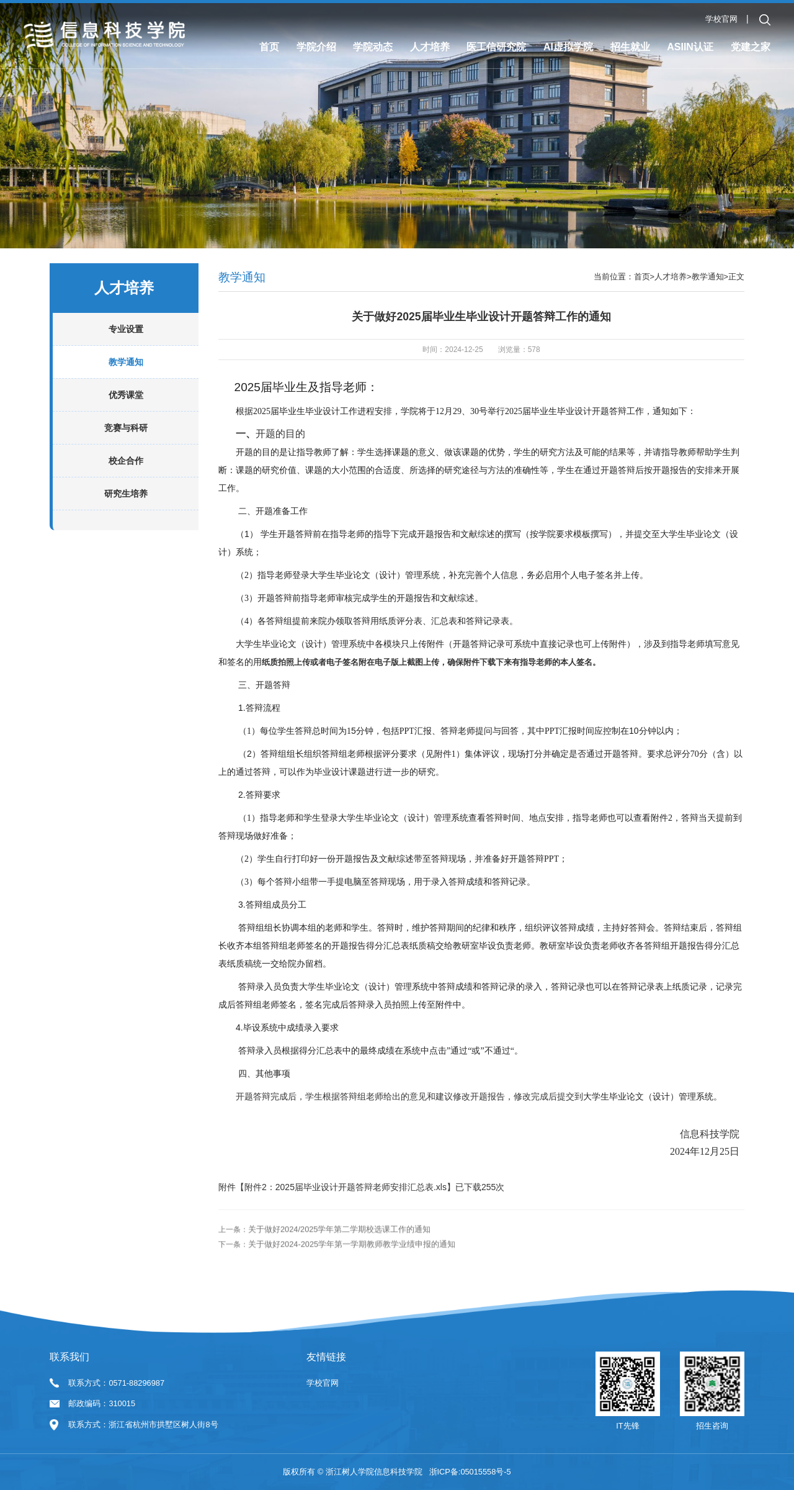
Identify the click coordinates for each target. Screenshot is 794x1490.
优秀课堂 (126, 443)
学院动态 (373, 47)
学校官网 (721, 19)
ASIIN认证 (690, 47)
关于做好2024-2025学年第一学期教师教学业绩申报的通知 (351, 1312)
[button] (764, 19)
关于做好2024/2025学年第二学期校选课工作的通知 (339, 1297)
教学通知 (126, 410)
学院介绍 (316, 47)
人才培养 (430, 47)
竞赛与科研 (126, 476)
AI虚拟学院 (568, 47)
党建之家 (750, 47)
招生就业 (630, 47)
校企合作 (126, 508)
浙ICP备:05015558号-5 (470, 1471)
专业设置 (126, 377)
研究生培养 (126, 541)
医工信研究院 (496, 47)
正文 (736, 324)
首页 (269, 47)
